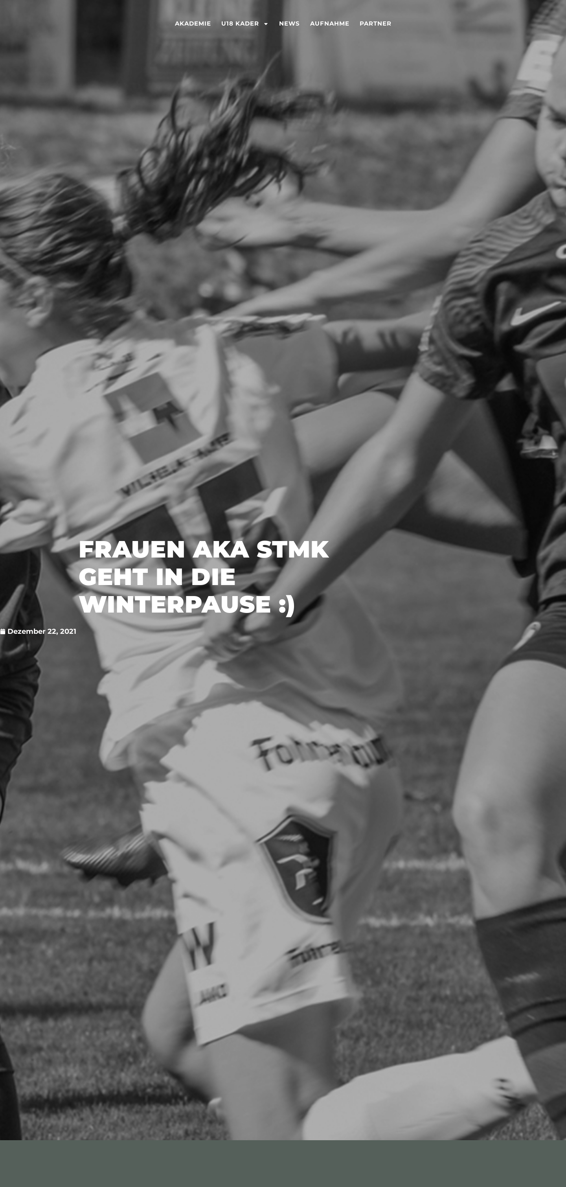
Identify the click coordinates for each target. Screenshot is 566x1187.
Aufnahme (329, 23)
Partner (375, 23)
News (289, 23)
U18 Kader (245, 23)
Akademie (193, 23)
